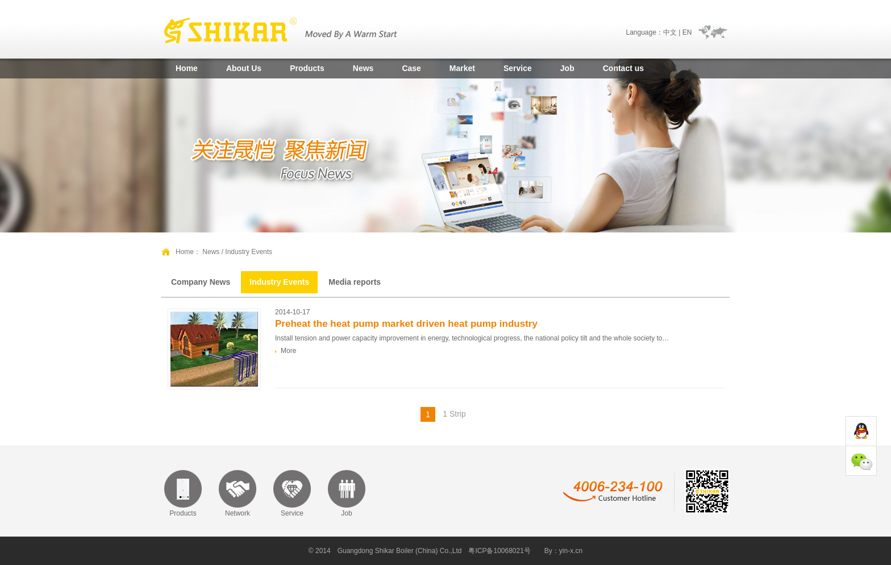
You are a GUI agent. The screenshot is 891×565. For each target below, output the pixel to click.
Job (567, 68)
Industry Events (279, 281)
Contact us (623, 68)
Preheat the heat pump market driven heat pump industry (406, 323)
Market (462, 68)
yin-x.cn (570, 551)
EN (687, 32)
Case (411, 68)
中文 (670, 32)
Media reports (354, 281)
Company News (200, 281)
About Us (243, 68)
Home (187, 68)
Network (237, 513)
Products (307, 68)
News (363, 68)
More (288, 351)
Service (517, 68)
